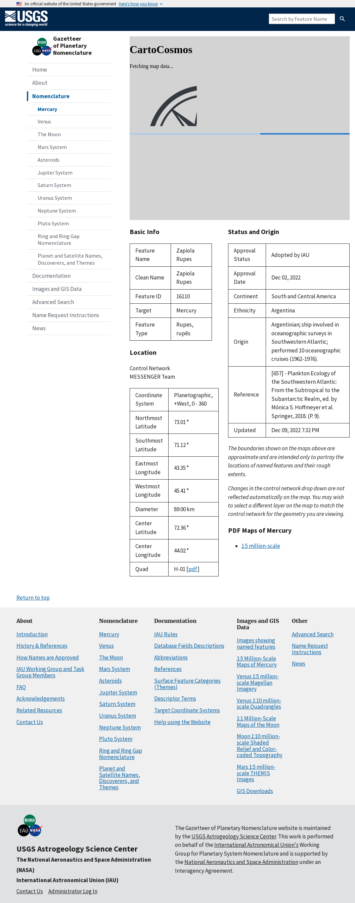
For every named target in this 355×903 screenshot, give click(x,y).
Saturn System (54, 185)
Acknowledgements (40, 698)
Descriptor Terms (175, 698)
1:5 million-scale (260, 546)
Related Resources (39, 710)
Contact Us (29, 722)
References (168, 669)
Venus (44, 121)
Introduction (32, 634)
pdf (192, 569)
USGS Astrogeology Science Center (77, 849)
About (39, 82)
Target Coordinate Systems (187, 710)
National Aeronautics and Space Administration (241, 862)
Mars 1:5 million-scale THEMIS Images (256, 773)
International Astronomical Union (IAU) (67, 880)
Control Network (150, 368)
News (39, 328)
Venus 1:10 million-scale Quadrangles (259, 704)
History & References (42, 645)
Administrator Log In (72, 891)
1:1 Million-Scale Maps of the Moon (258, 721)
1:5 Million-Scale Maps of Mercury (257, 662)
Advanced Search (53, 302)
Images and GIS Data (57, 289)
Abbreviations (171, 657)
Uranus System (55, 197)
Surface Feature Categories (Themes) (187, 684)
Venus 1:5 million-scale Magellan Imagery (258, 682)
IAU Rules (166, 634)
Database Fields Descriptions (189, 645)
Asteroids (48, 159)
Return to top (33, 597)
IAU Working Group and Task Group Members (50, 672)
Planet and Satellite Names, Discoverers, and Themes (70, 259)
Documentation (51, 275)
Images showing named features (256, 643)
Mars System (52, 147)
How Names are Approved (47, 657)
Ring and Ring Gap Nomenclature (59, 240)
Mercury (47, 109)
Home (39, 69)
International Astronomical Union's (256, 845)
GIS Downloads (255, 791)
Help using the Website (182, 722)
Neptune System (57, 210)
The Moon (49, 134)
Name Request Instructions (65, 315)
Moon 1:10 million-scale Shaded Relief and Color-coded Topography (259, 745)
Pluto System (53, 223)
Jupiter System (55, 172)
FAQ (21, 687)
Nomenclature (51, 96)
